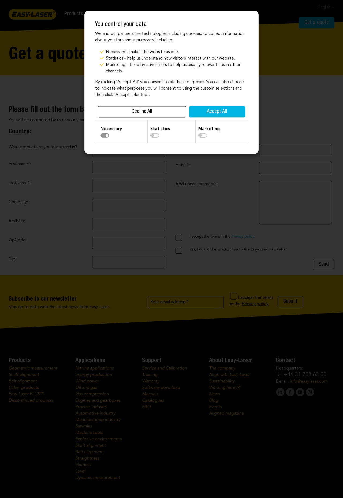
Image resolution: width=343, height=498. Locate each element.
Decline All (142, 112)
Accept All (217, 112)
